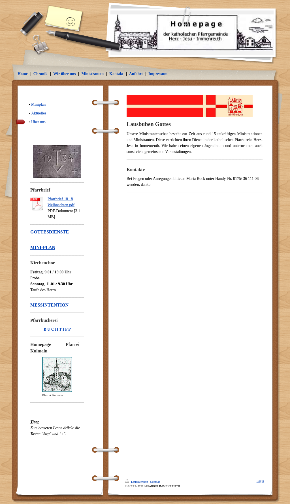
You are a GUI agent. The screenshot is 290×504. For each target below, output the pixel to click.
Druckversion (137, 481)
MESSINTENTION (49, 305)
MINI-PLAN (42, 247)
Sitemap (155, 481)
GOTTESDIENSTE (49, 231)
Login (260, 480)
